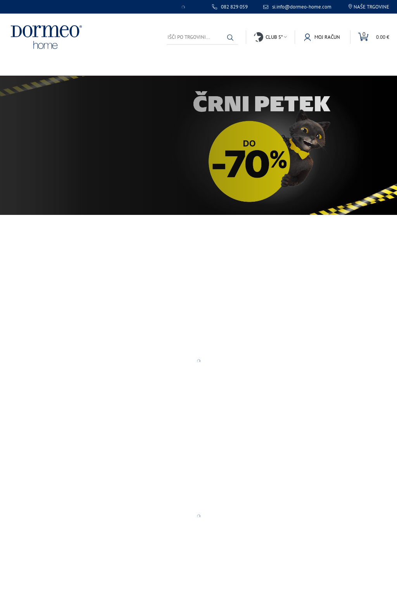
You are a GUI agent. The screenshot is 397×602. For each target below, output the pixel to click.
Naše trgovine (371, 6)
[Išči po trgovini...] (202, 37)
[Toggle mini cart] (369, 37)
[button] (230, 38)
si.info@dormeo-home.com (301, 7)
